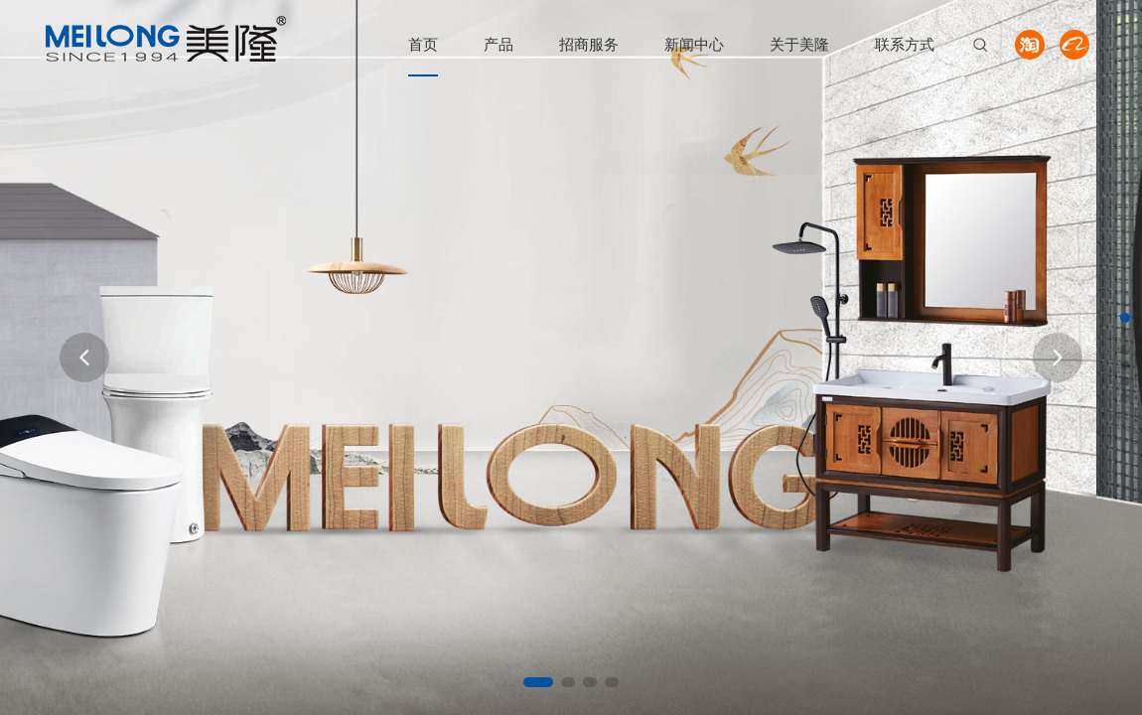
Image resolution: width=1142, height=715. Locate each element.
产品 (498, 44)
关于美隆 (799, 44)
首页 (423, 44)
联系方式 (904, 44)
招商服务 (589, 44)
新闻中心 (694, 44)
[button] (538, 682)
